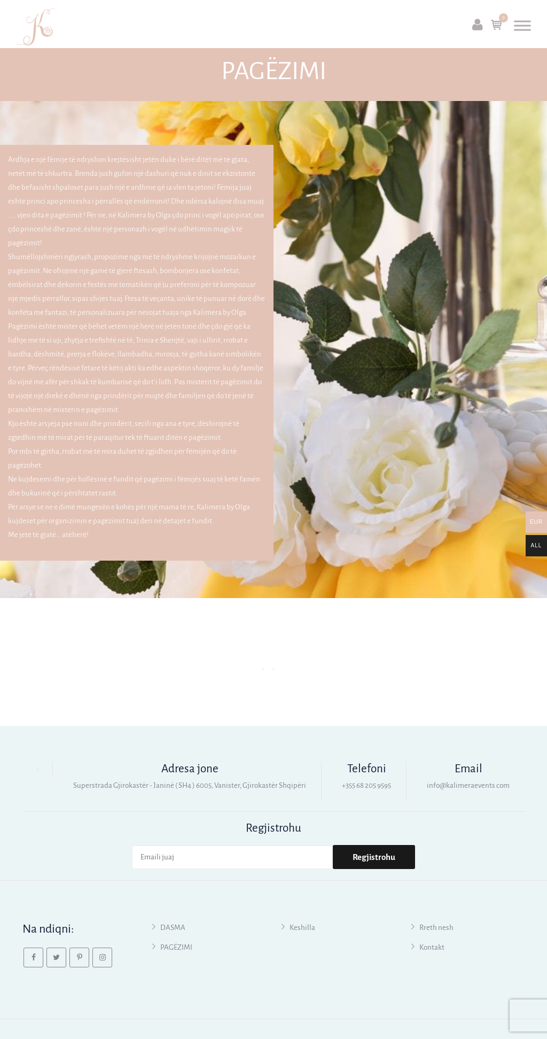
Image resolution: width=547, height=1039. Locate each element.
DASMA (172, 928)
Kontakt (431, 947)
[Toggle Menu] (522, 25)
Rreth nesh (436, 928)
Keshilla (302, 928)
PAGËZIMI (176, 947)
